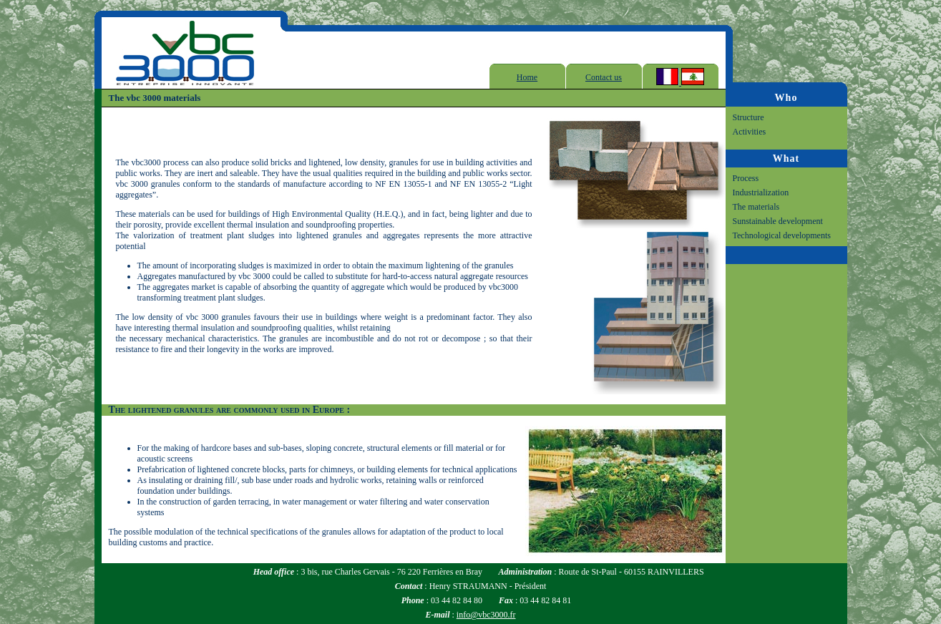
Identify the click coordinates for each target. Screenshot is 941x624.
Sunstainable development (778, 221)
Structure (748, 117)
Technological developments (782, 235)
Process (746, 178)
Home (527, 77)
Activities (749, 132)
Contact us (603, 77)
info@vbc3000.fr (486, 615)
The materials (756, 207)
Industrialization (761, 192)
